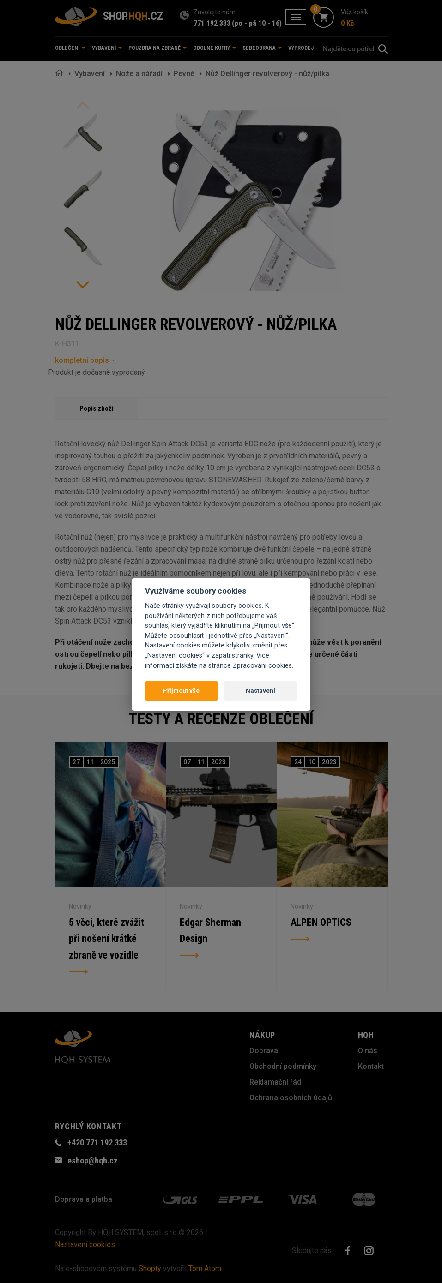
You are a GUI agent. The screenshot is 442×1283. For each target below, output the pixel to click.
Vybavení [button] (107, 48)
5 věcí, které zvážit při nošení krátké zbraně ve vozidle (107, 939)
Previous (83, 105)
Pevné (184, 73)
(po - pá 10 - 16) (257, 23)
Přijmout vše (181, 690)
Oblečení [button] (70, 48)
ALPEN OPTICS (321, 922)
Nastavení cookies (85, 1244)
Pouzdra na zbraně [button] (157, 48)
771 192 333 (212, 23)
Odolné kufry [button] (214, 48)
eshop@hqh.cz (92, 1160)
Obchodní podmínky (282, 1066)
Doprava (263, 1050)
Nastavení (260, 690)
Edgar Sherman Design (210, 931)
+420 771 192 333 (97, 1142)
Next (83, 285)
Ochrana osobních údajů (290, 1097)
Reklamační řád (275, 1082)
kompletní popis (82, 360)
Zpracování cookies (262, 666)
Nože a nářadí (139, 73)
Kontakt (371, 1066)
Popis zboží (96, 408)
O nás (367, 1050)
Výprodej (301, 48)
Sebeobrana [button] (262, 48)
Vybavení (89, 73)
